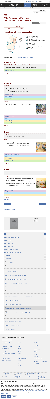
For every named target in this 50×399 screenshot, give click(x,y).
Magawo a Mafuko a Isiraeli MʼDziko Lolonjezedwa (25, 283)
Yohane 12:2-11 (9, 99)
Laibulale (2, 7)
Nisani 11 (31, 57)
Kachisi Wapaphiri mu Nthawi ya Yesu (25, 304)
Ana (2, 356)
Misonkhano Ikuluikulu (38, 358)
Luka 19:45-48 (8, 158)
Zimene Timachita (37, 359)
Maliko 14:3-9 (8, 96)
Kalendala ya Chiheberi (25, 329)
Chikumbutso (36, 356)
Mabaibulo (7, 7)
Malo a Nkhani (36, 342)
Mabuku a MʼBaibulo (8, 243)
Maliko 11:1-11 (8, 118)
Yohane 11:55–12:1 (9, 70)
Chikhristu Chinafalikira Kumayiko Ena (25, 316)
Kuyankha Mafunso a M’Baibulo (7, 344)
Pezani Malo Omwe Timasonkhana (17, 374)
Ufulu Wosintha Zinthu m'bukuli (9, 209)
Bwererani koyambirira (7, 78)
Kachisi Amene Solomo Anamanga (25, 291)
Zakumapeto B (27, 7)
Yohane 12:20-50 (9, 160)
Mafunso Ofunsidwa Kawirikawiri (39, 347)
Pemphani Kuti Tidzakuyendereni (39, 349)
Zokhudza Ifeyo (36, 345)
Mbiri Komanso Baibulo (6, 361)
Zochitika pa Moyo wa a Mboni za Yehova (41, 361)
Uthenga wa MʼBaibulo (25, 262)
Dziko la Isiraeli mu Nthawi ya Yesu (25, 299)
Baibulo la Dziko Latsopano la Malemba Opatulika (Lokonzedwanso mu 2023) (17, 7)
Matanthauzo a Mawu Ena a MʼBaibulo (12, 252)
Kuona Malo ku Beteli (37, 353)
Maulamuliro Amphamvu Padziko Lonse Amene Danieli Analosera (25, 295)
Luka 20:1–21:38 (9, 195)
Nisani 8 (14, 57)
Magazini (19, 353)
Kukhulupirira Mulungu (6, 358)
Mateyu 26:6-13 (9, 94)
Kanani (9, 396)
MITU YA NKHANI (25, 234)
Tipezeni (35, 351)
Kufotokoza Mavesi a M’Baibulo (7, 346)
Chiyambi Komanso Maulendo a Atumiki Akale (25, 266)
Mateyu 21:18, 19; (9, 154)
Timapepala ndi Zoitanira (22, 350)
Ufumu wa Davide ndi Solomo (25, 287)
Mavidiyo (19, 363)
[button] (15, 5)
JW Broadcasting (21, 361)
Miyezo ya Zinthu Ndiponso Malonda (25, 320)
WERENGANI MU (42, 10)
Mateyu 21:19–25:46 (10, 191)
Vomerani (4, 396)
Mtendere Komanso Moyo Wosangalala (8, 351)
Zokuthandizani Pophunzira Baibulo (8, 350)
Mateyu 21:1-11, (9, 116)
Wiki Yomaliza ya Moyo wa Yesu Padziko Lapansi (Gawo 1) (25, 308)
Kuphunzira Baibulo (5, 348)
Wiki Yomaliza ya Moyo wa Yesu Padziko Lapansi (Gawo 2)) (25, 312)
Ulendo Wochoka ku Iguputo (25, 270)
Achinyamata (4, 355)
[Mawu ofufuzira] (42, 2)
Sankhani (14, 396)
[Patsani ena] (46, 8)
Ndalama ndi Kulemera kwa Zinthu (25, 324)
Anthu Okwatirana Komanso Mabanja (8, 353)
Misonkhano (36, 354)
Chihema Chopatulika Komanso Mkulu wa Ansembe (25, 279)
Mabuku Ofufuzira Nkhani (22, 358)
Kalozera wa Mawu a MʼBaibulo (11, 249)
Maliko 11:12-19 (9, 156)
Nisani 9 (20, 57)
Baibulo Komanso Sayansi (6, 360)
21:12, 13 (16, 154)
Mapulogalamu (20, 356)
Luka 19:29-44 (8, 120)
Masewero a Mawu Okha (22, 367)
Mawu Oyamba (7, 240)
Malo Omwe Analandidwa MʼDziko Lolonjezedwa (25, 275)
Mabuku (19, 346)
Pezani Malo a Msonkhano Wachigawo (30, 374)
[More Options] (48, 8)
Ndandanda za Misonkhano (22, 355)
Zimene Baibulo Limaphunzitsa (7, 342)
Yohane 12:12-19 (9, 123)
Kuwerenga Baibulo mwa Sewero (23, 368)
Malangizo (19, 360)
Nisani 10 (25, 57)
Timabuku (19, 348)
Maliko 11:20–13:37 (10, 193)
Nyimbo (19, 365)
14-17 (14, 116)
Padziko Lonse (36, 363)
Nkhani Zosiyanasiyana (22, 351)
